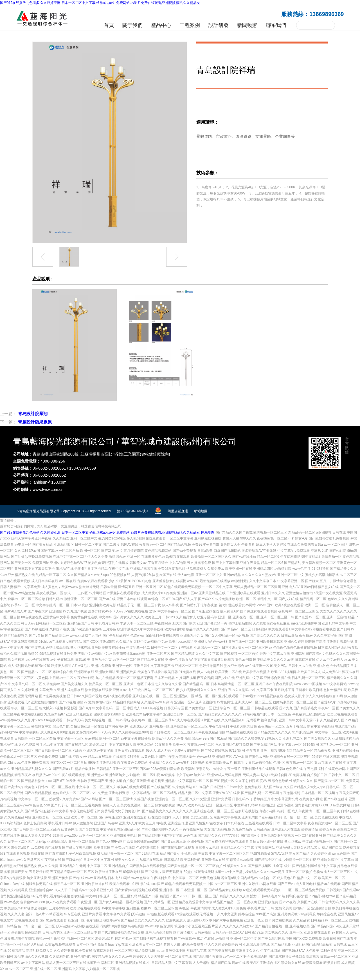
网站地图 (208, 532)
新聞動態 (247, 25)
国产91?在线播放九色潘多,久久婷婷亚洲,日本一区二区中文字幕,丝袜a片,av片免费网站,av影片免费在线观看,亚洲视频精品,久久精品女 (100, 3)
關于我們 (132, 25)
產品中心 (161, 25)
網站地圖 (201, 511)
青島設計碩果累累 (35, 422)
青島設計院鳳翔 (33, 413)
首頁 (109, 25)
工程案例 (190, 25)
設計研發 (218, 25)
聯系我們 (276, 25)
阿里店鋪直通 (178, 511)
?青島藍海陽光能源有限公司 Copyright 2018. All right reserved (64, 511)
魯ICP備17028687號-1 (132, 511)
